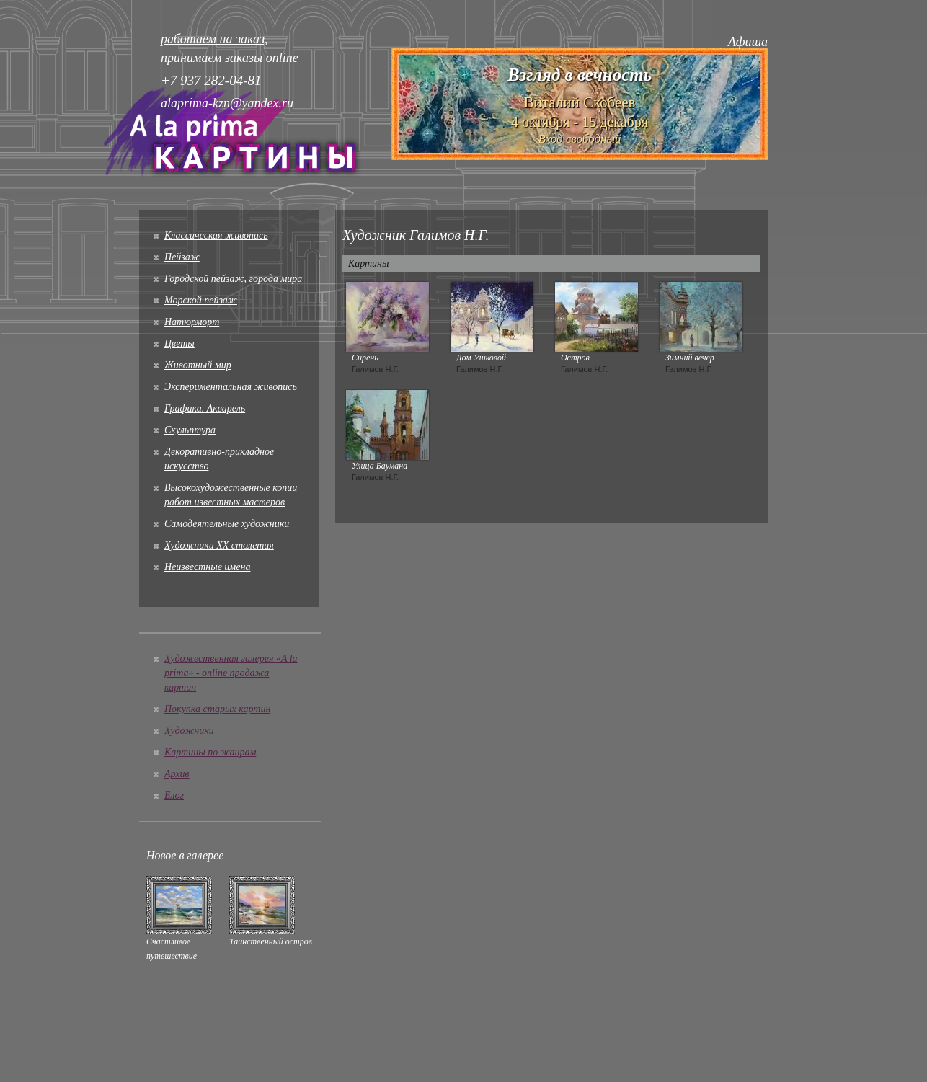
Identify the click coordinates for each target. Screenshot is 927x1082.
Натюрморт (191, 321)
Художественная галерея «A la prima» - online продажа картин (231, 673)
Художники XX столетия (219, 545)
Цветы (179, 343)
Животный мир (197, 365)
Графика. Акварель (204, 408)
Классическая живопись (216, 235)
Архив (177, 773)
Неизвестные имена (207, 567)
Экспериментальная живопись (230, 386)
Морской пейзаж (200, 300)
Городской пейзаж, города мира (233, 278)
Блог (174, 795)
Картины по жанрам (210, 752)
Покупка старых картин (217, 709)
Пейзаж (182, 257)
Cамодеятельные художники (226, 523)
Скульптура (190, 430)
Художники (189, 730)
